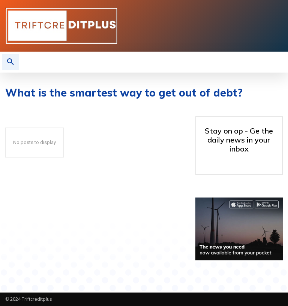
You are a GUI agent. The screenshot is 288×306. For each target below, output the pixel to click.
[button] (10, 62)
